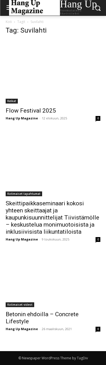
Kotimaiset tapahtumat (23, 194)
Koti (9, 21)
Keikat (11, 101)
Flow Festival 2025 (31, 110)
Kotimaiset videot (20, 305)
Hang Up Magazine (22, 118)
